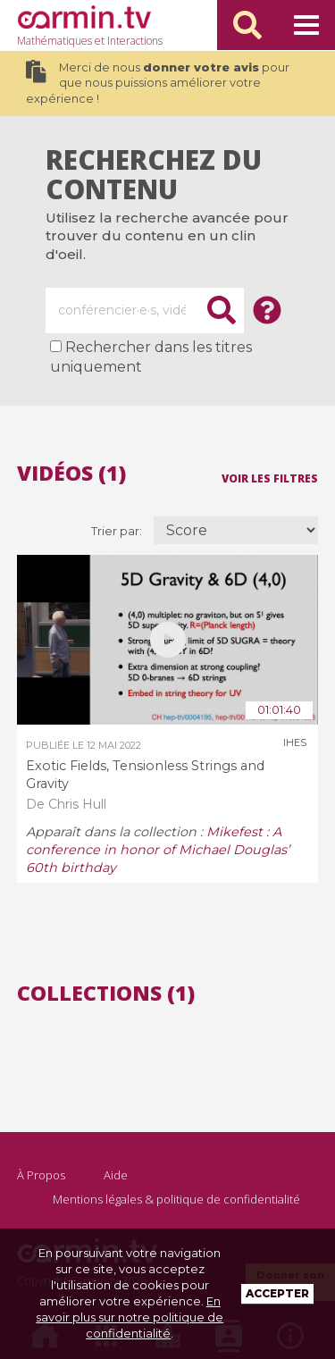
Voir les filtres (270, 477)
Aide (116, 1175)
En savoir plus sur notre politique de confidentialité (129, 1317)
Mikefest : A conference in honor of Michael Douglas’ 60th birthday (157, 850)
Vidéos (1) (71, 473)
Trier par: (118, 531)
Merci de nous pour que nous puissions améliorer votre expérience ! (157, 82)
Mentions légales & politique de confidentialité (176, 1199)
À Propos (41, 1175)
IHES (294, 742)
